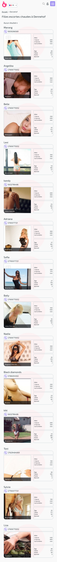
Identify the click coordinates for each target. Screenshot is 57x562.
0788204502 (11, 376)
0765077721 (11, 223)
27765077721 (11, 261)
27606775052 (11, 70)
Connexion (47, 3)
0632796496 (11, 184)
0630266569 (11, 31)
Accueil (5, 12)
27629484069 (12, 452)
